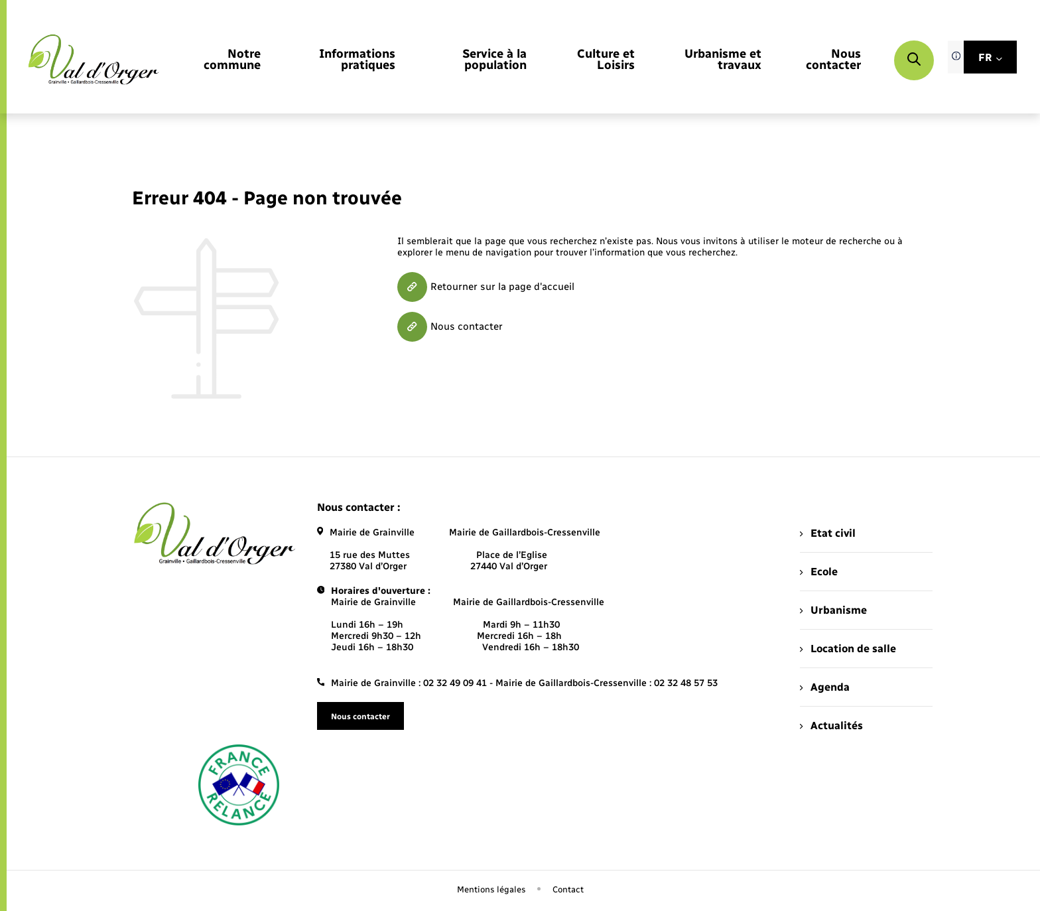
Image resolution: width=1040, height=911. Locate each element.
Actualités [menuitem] (831, 725)
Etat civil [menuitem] (827, 533)
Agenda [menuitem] (824, 687)
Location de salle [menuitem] (847, 648)
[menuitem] (225, 60)
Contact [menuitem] (568, 889)
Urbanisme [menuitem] (833, 610)
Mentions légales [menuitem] (491, 889)
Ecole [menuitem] (818, 571)
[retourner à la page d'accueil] (94, 60)
